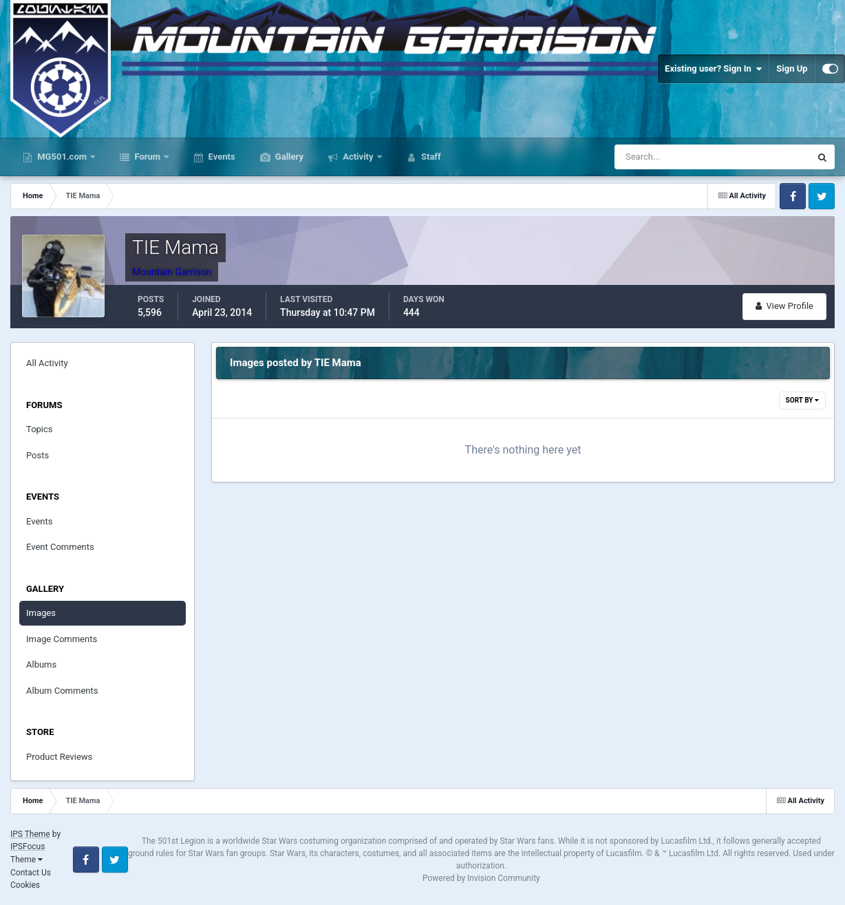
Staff (430, 156)
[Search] (677, 157)
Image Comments (61, 639)
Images (41, 613)
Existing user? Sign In (713, 68)
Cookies (25, 885)
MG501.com (62, 156)
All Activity (47, 363)
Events (220, 156)
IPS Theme (30, 834)
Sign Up (791, 68)
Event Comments (60, 547)
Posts (37, 455)
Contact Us (30, 872)
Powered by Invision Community (481, 878)
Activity (358, 156)
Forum (147, 156)
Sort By (802, 400)
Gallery (288, 156)
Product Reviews (59, 757)
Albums (41, 664)
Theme (26, 859)
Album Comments (62, 690)
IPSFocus (27, 846)
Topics (39, 429)
